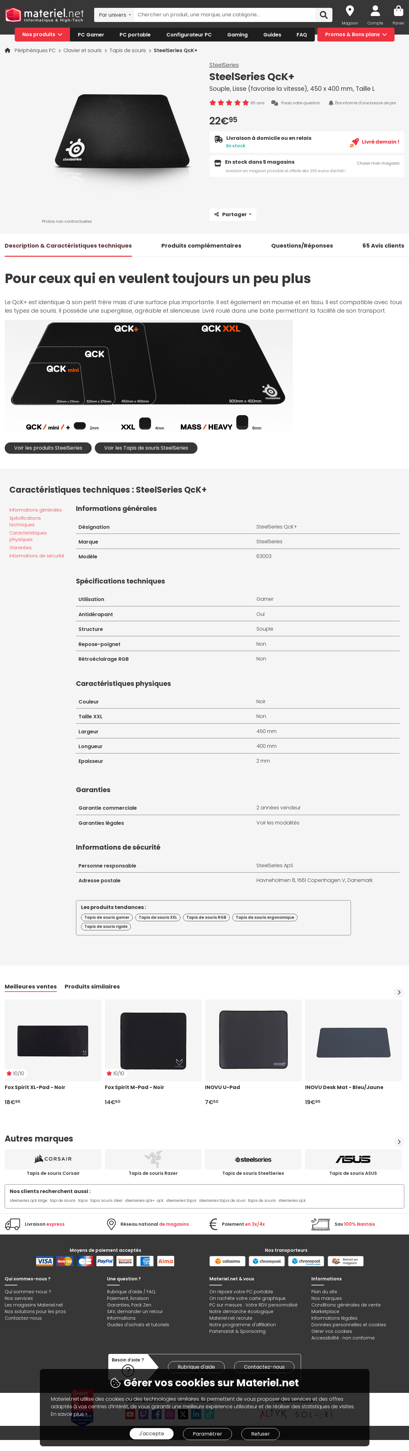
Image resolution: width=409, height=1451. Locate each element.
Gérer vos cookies (331, 1331)
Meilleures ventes (31, 986)
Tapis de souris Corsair (53, 1173)
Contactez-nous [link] (264, 1367)
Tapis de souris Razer (153, 1173)
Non (261, 644)
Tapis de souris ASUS (353, 1173)
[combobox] (114, 15)
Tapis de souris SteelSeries (253, 1173)
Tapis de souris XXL (158, 917)
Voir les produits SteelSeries (48, 448)
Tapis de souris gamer (106, 917)
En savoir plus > (69, 1414)
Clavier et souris (83, 50)
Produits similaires (92, 986)
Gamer (264, 599)
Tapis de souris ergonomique (265, 917)
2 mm (263, 760)
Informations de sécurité (36, 556)
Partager (231, 214)
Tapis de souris (128, 50)
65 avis (257, 103)
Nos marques (326, 1298)
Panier (398, 23)
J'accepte (151, 1433)
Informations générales (35, 510)
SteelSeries (224, 65)
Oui (260, 614)
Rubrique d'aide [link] (196, 1367)
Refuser (260, 1433)
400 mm (266, 746)
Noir (261, 701)
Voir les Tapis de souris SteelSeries (146, 448)
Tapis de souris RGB (206, 917)
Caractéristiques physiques (28, 536)
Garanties (20, 548)
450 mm (266, 731)
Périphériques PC (36, 50)
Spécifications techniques (25, 521)
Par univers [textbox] (112, 15)
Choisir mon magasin (378, 163)
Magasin (350, 23)
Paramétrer (207, 1433)
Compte (375, 23)
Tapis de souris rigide (105, 926)
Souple (264, 628)
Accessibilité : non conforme (343, 1338)
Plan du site (324, 1292)
